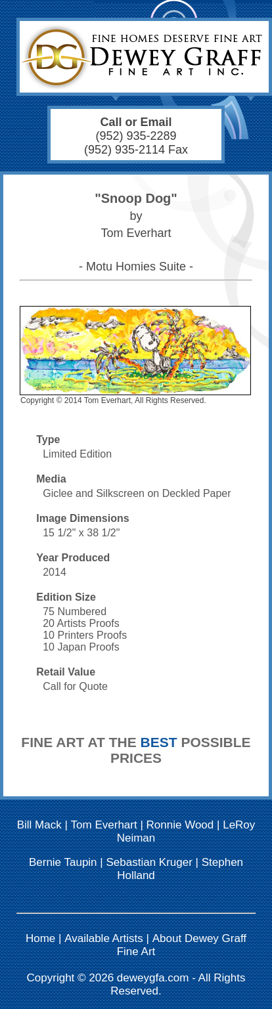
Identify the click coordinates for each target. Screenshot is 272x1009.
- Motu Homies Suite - (136, 266)
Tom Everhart (104, 825)
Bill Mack (39, 825)
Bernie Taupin (63, 862)
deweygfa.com (153, 978)
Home (40, 938)
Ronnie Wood (180, 825)
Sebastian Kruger (149, 862)
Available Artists (103, 938)
